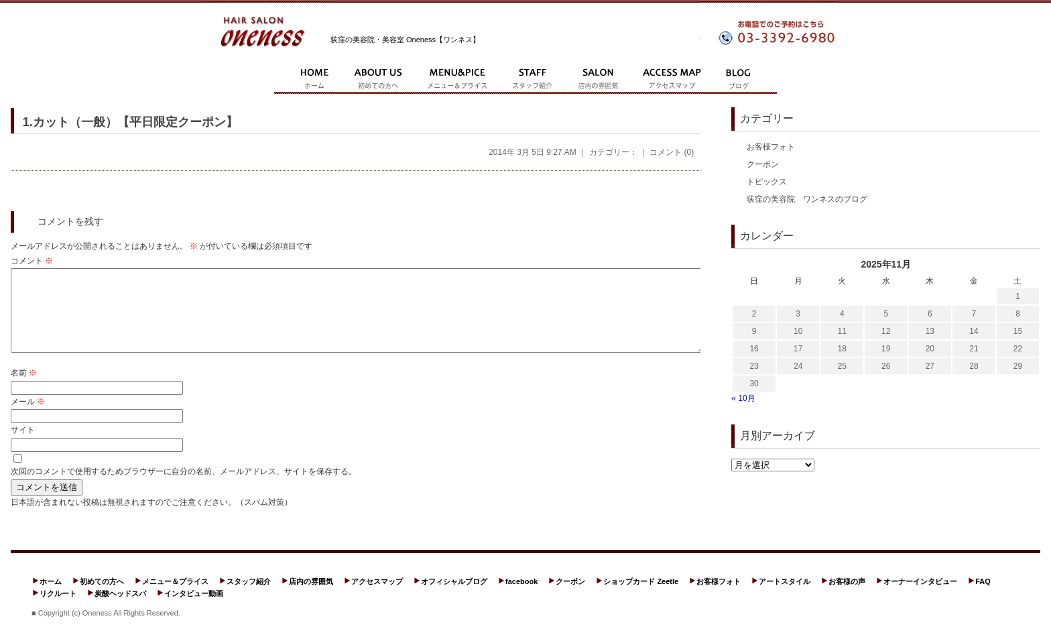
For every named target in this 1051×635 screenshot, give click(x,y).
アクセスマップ (377, 597)
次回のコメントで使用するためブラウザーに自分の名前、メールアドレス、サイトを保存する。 (184, 487)
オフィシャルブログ (454, 597)
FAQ (983, 597)
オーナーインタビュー (920, 597)
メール (28, 417)
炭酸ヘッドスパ (120, 609)
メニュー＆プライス (175, 597)
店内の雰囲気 (311, 597)
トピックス (767, 181)
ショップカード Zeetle (640, 597)
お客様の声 (846, 597)
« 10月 (743, 398)
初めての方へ (102, 597)
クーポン (763, 164)
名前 (24, 389)
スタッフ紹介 (249, 597)
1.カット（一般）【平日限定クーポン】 (130, 122)
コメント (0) (672, 152)
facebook (521, 597)
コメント (32, 261)
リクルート (58, 609)
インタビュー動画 (193, 609)
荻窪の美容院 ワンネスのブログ (807, 199)
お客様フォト (771, 147)
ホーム (51, 597)
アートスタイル (784, 597)
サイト (23, 446)
